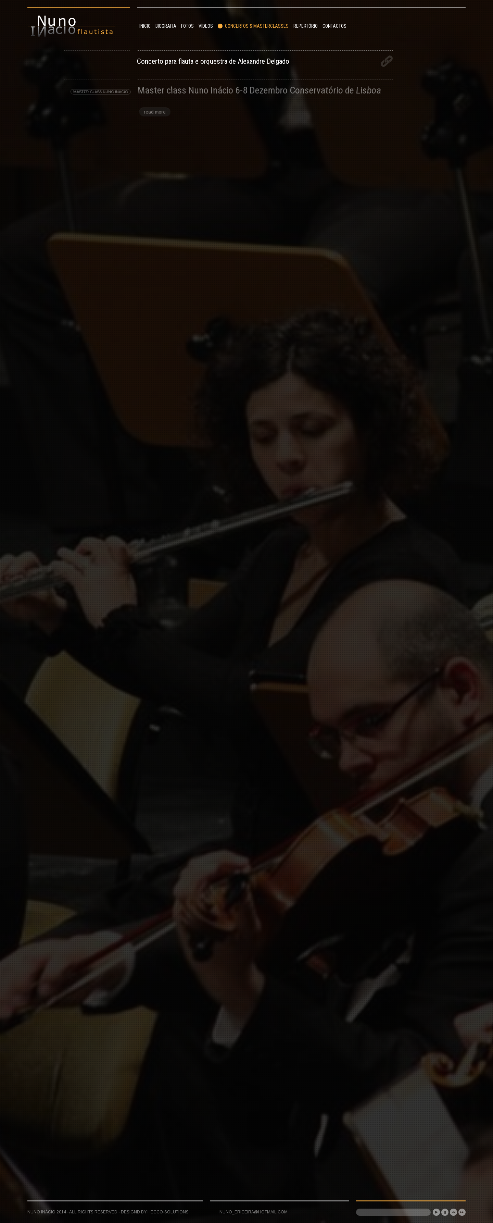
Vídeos (206, 26)
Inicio (145, 26)
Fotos (187, 26)
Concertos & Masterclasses (253, 26)
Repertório (305, 26)
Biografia (165, 26)
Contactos (334, 26)
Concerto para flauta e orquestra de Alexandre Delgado (213, 61)
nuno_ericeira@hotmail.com (253, 1212)
